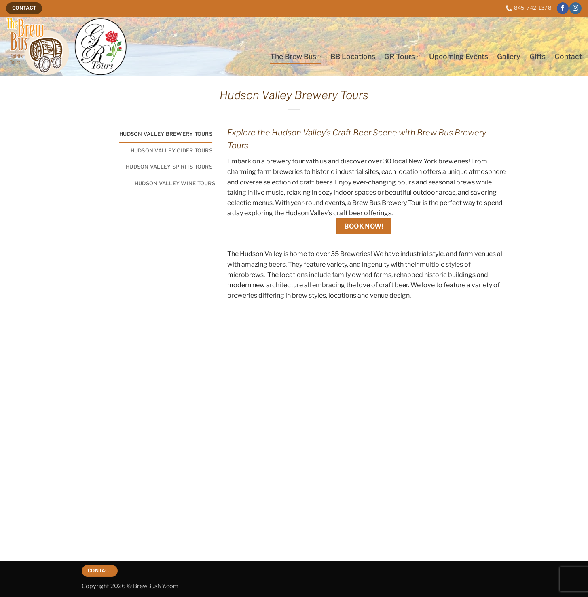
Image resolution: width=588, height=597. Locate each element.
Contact (568, 56)
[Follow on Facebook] (563, 8)
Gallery (508, 56)
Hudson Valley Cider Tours (171, 151)
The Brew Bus (295, 56)
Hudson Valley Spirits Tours (169, 167)
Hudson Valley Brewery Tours (165, 134)
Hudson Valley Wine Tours (175, 183)
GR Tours (402, 56)
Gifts (537, 56)
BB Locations (352, 56)
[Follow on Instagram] (575, 8)
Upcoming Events (458, 56)
